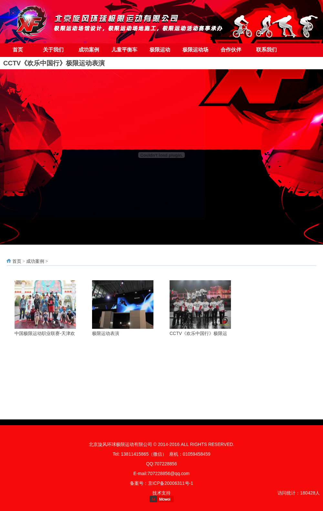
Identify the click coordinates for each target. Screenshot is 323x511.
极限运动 (160, 49)
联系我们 (266, 49)
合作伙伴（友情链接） (231, 52)
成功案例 (88, 49)
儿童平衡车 (124, 49)
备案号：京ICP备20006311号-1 (161, 483)
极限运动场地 (195, 52)
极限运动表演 (105, 333)
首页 (18, 49)
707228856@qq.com (169, 473)
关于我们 (53, 49)
